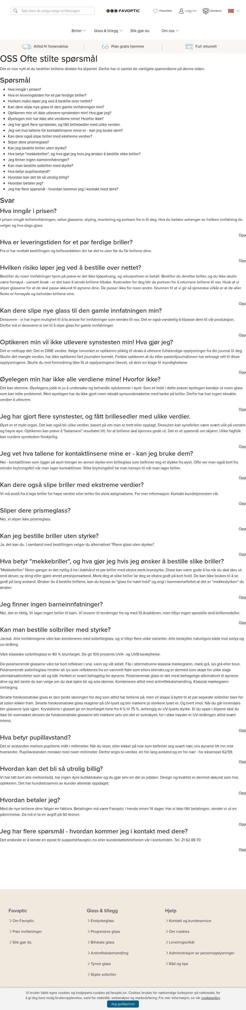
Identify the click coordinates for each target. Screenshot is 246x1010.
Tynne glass (101, 964)
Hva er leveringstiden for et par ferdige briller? (47, 95)
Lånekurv (212, 11)
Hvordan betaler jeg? (25, 183)
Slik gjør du (139, 30)
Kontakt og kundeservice (190, 921)
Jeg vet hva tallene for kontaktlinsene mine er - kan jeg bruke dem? (65, 130)
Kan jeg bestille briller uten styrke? (37, 148)
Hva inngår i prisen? (24, 89)
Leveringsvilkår (182, 942)
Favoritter (162, 11)
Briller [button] (77, 30)
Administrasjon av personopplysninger (201, 953)
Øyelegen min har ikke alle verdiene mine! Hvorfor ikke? (55, 118)
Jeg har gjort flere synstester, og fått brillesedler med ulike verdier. (64, 124)
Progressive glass (105, 931)
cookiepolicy (210, 997)
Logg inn (187, 11)
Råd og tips (178, 964)
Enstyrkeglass (102, 921)
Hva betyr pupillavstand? (29, 171)
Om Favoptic (23, 921)
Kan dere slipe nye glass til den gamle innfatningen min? (56, 107)
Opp (242, 235)
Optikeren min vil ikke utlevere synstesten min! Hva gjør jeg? (59, 113)
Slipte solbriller (103, 974)
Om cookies (179, 931)
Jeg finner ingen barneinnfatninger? (38, 159)
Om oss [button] (168, 30)
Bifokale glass (102, 942)
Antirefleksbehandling (109, 953)
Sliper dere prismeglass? (28, 142)
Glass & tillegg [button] (106, 30)
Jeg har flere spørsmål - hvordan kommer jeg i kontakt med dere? (63, 189)
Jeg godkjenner (123, 1004)
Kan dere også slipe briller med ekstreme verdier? (50, 136)
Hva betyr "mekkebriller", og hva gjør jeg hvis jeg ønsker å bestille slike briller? (74, 154)
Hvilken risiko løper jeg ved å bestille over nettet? (50, 101)
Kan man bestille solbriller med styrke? (40, 165)
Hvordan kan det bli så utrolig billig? (38, 177)
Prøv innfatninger (27, 931)
